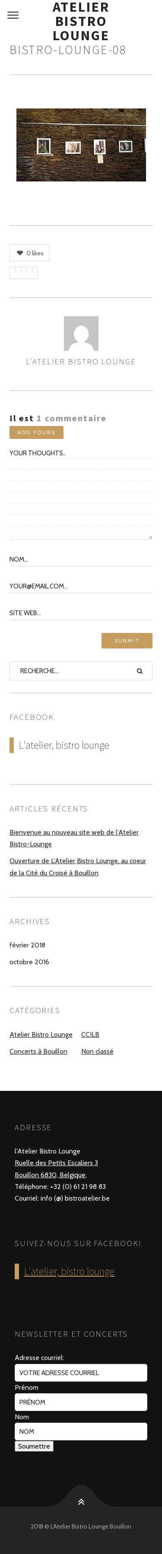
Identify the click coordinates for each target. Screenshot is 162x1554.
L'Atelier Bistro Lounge (81, 361)
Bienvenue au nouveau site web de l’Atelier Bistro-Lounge (74, 838)
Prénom (26, 1387)
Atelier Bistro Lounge (81, 21)
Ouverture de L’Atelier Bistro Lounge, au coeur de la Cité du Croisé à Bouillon (78, 867)
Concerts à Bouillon (38, 1051)
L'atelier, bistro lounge (64, 745)
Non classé (97, 1051)
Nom (22, 1417)
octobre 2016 (29, 962)
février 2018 (27, 945)
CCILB (90, 1034)
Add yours (36, 432)
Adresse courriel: (39, 1358)
